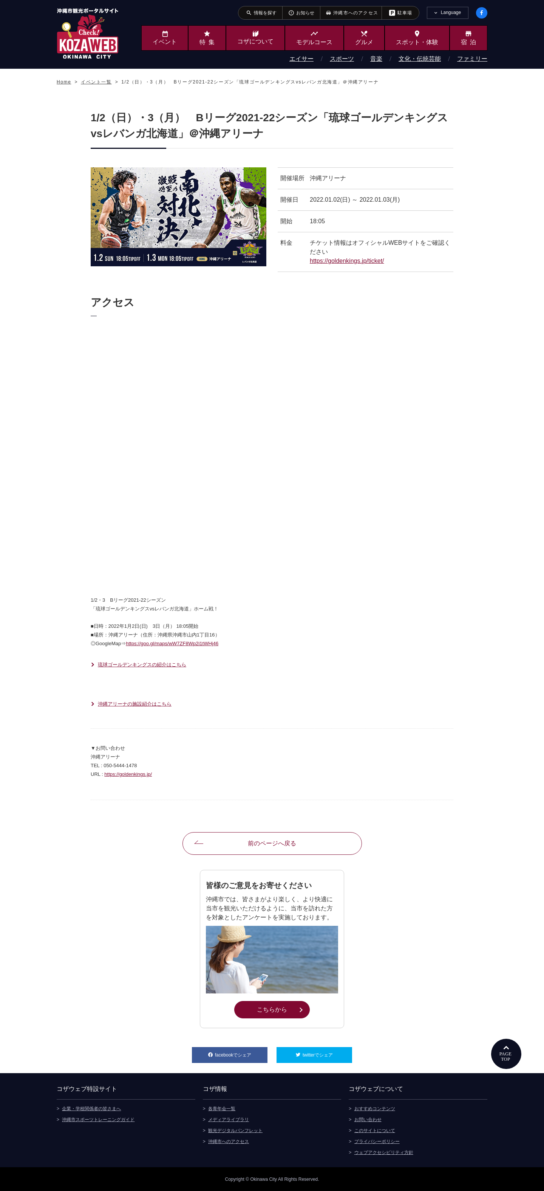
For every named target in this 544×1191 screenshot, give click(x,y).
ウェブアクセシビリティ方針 (383, 1152)
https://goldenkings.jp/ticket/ (347, 261)
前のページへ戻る (272, 843)
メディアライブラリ (228, 1119)
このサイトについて (374, 1130)
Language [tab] (451, 12)
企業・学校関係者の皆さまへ (91, 1108)
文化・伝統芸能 (420, 59)
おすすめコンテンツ (374, 1108)
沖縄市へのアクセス (228, 1141)
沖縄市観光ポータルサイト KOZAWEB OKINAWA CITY (88, 33)
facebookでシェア (241, 1052)
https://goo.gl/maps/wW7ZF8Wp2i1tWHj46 (172, 643)
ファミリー (472, 59)
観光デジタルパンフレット (235, 1130)
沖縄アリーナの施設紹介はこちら (135, 704)
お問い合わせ (368, 1119)
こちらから (283, 1009)
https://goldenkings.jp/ (128, 774)
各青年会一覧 (221, 1108)
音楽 (376, 59)
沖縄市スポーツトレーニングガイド (98, 1119)
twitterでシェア (327, 1052)
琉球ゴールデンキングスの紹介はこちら (142, 664)
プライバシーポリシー (377, 1141)
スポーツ (342, 59)
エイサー (301, 59)
